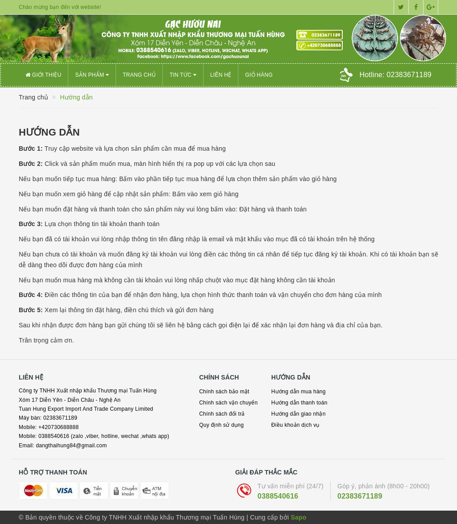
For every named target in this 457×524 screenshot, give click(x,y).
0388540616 (278, 496)
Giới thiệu (43, 75)
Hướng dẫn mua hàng (298, 391)
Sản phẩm (92, 75)
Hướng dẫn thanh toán (299, 403)
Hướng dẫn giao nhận (298, 414)
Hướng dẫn (49, 132)
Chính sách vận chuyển (228, 403)
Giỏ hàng (259, 75)
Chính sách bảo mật (224, 391)
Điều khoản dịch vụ (295, 425)
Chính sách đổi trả (222, 414)
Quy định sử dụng (221, 425)
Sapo (298, 517)
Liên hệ (220, 75)
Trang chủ (139, 75)
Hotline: (395, 74)
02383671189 (359, 496)
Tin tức (183, 75)
